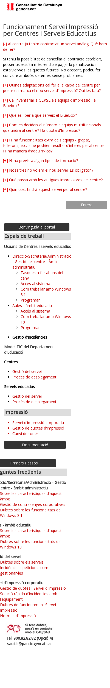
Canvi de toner (25, 433)
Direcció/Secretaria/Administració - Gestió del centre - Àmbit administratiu (42, 262)
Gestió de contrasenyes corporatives (32, 504)
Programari (31, 300)
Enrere (86, 204)
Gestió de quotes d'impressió (38, 428)
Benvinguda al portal (36, 227)
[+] (5, 85)
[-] (5, 43)
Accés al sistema (35, 283)
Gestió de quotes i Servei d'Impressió (33, 588)
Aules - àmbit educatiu (32, 305)
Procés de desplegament (34, 377)
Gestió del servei (27, 371)
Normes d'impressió (18, 615)
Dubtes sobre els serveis (22, 562)
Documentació (35, 444)
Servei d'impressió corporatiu (38, 422)
